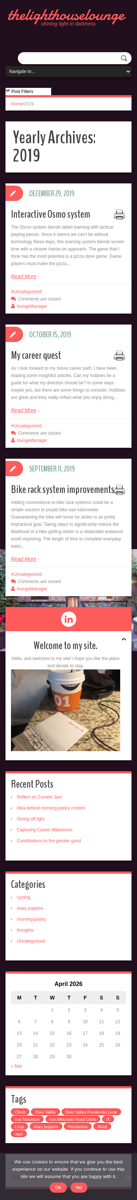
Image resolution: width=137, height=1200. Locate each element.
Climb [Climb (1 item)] (20, 1112)
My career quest (36, 355)
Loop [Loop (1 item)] (19, 1127)
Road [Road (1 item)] (102, 1127)
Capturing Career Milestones (45, 829)
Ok (58, 1187)
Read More (23, 276)
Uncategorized (28, 291)
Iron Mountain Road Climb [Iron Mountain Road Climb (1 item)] (73, 1119)
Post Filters (22, 91)
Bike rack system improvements (62, 489)
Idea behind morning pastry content (51, 808)
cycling (23, 897)
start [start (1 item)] (19, 1134)
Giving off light (31, 819)
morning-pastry (31, 919)
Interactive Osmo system (50, 214)
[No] (128, 1176)
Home (17, 103)
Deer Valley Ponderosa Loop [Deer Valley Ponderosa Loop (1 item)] (91, 1112)
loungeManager (32, 306)
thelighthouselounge (66, 14)
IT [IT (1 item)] (108, 1119)
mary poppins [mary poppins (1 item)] (46, 1127)
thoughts (25, 930)
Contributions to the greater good (49, 840)
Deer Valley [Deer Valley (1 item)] (45, 1112)
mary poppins (30, 908)
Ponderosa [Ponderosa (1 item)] (77, 1127)
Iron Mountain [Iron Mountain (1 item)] (27, 1119)
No (79, 1187)
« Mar (16, 1066)
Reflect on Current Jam (39, 797)
